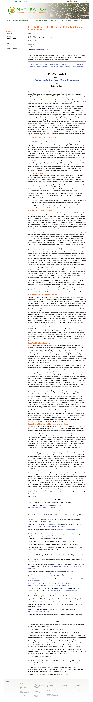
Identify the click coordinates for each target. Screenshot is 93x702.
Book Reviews (18, 23)
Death (48, 686)
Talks (8, 41)
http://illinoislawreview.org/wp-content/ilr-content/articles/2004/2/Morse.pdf (48, 585)
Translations (10, 46)
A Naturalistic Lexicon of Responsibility (38, 687)
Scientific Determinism (43, 66)
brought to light (48, 110)
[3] (48, 153)
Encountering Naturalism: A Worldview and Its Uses (24, 695)
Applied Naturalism (40, 20)
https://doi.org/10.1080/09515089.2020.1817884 (64, 590)
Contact (27, 1)
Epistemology (49, 687)
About (8, 1)
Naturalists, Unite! (64, 685)
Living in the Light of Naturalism (39, 684)
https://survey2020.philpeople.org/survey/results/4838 (42, 507)
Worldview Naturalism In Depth (52, 695)
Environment (36, 691)
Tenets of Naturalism (23, 687)
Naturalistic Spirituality (65, 684)
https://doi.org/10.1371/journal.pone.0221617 (55, 616)
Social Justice (36, 695)
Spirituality (66, 20)
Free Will (30, 46)
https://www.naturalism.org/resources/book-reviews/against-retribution (46, 526)
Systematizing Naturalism (24, 686)
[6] (32, 289)
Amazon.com (44, 49)
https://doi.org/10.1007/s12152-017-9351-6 (39, 611)
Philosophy (55, 20)
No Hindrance (63, 686)
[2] (36, 142)
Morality (48, 691)
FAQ (21, 691)
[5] (77, 255)
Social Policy (36, 696)
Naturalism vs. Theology (51, 689)
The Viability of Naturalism (38, 688)
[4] (71, 163)
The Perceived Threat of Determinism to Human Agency (45, 64)
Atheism (48, 684)
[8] (82, 454)
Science (35, 697)
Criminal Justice (36, 690)
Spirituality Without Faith (65, 687)
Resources (78, 20)
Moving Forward (12, 48)
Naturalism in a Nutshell (24, 684)
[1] (83, 121)
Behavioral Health (37, 692)
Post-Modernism (50, 694)
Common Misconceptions (24, 692)
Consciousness (50, 685)
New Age (48, 693)
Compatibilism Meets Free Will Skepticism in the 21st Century (61, 68)
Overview (10, 33)
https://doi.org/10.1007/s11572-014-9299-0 (54, 576)
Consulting (17, 1)
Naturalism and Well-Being (24, 693)
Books (9, 36)
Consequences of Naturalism (39, 685)
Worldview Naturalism (21, 20)
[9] (47, 470)
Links (8, 43)
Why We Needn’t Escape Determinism (60, 66)
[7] (36, 445)
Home (8, 20)
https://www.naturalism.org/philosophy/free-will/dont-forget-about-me (46, 536)
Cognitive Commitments (24, 688)
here (64, 110)
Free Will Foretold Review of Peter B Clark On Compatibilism (42, 23)
